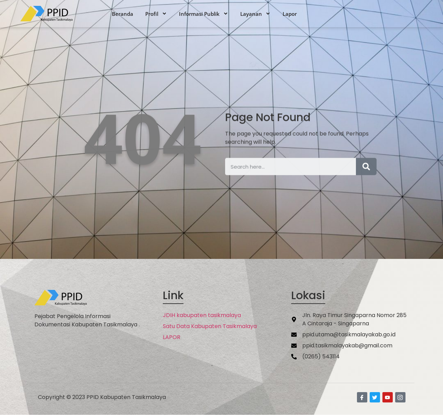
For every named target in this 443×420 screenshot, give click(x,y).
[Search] (366, 176)
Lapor (290, 13)
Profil (156, 14)
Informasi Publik (203, 14)
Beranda (122, 13)
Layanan (255, 14)
